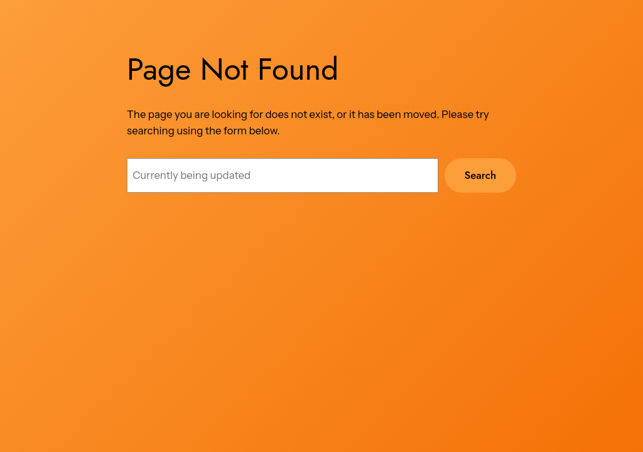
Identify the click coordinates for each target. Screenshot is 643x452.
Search (480, 175)
